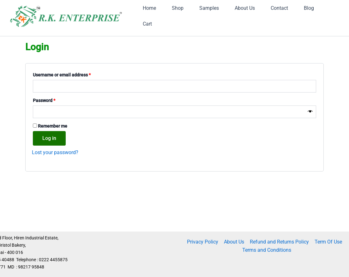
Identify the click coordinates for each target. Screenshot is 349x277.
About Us (234, 242)
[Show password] (310, 141)
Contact (156, 48)
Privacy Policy (203, 242)
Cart (230, 48)
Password (53, 129)
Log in (49, 168)
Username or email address (71, 103)
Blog (195, 48)
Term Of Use (327, 242)
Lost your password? (55, 182)
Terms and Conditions (267, 250)
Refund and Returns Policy (279, 242)
